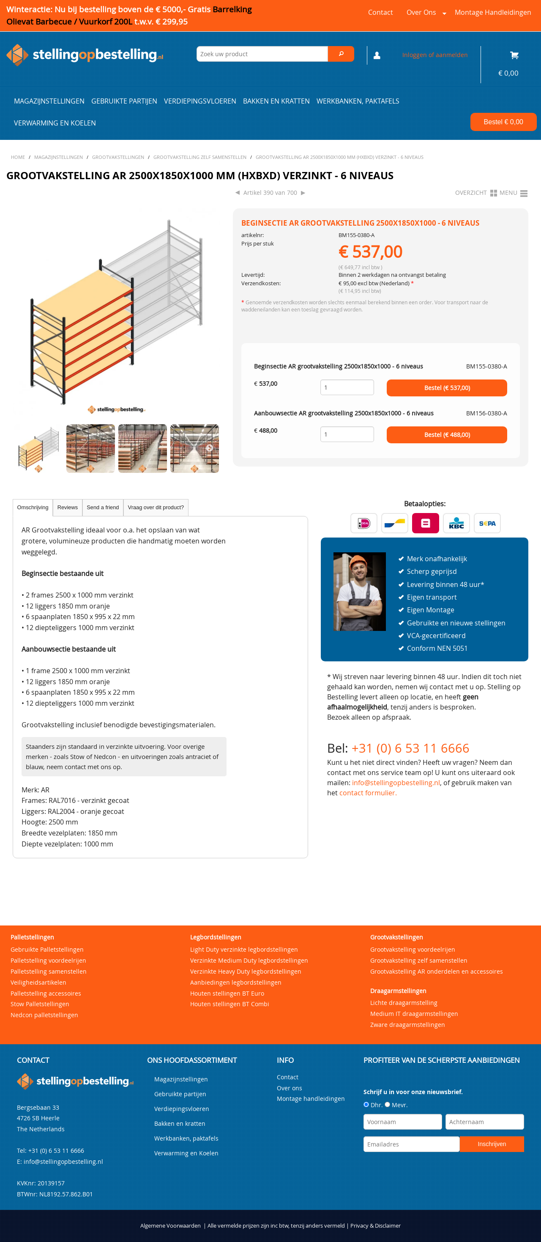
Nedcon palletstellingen (44, 1015)
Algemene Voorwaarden (170, 1225)
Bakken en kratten (276, 101)
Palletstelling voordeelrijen (48, 960)
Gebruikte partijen (124, 101)
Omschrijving (33, 507)
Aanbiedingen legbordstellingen (235, 982)
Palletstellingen (32, 937)
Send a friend (103, 507)
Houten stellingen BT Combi (229, 1004)
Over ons (424, 14)
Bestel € (503, 122)
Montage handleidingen (493, 12)
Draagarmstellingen (398, 991)
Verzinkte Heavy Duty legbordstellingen (245, 971)
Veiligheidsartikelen (38, 982)
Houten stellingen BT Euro (227, 993)
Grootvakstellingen (396, 937)
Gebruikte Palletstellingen (47, 949)
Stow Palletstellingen (40, 1004)
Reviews (67, 507)
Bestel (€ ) (447, 388)
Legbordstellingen (215, 937)
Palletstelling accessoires (46, 993)
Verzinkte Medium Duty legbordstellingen (249, 960)
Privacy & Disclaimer (375, 1225)
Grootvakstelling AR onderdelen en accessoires (436, 971)
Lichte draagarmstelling (403, 1003)
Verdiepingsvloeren (200, 101)
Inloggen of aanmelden (435, 55)
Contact (380, 12)
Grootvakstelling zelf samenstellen (418, 960)
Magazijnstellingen (49, 101)
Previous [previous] (23, 448)
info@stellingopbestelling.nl (396, 782)
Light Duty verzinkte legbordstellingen (244, 949)
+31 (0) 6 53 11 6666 (411, 748)
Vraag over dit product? (156, 507)
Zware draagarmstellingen (407, 1025)
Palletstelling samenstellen (49, 971)
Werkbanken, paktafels (358, 101)
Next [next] (209, 448)
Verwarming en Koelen (55, 123)
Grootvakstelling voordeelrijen (412, 949)
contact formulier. (368, 792)
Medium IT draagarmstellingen (414, 1014)
